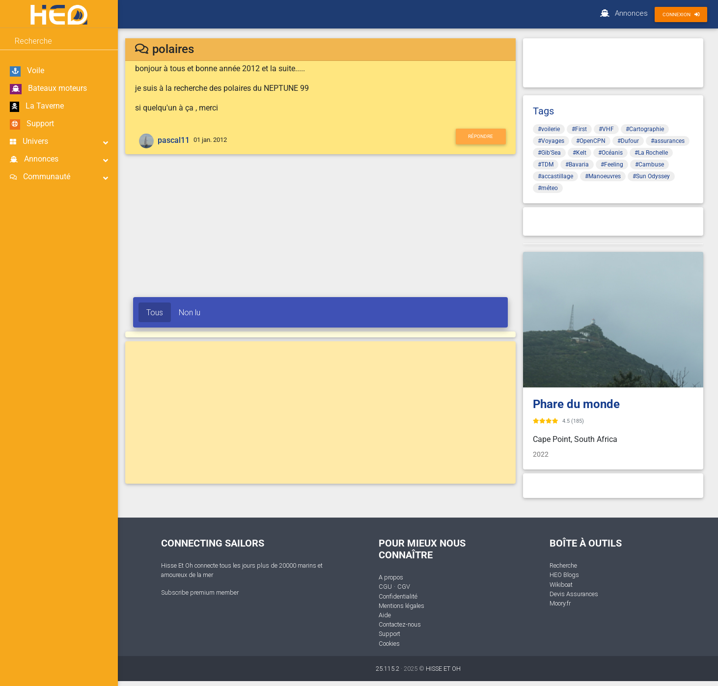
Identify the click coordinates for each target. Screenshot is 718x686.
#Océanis (610, 152)
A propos (391, 577)
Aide (385, 615)
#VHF (606, 129)
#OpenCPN (591, 140)
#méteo (548, 188)
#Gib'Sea (549, 152)
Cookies (389, 643)
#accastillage (555, 176)
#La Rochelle (651, 152)
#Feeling (612, 164)
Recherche (563, 565)
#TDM (545, 164)
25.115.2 (387, 668)
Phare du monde (576, 404)
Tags (543, 111)
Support (32, 124)
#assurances (668, 140)
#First (579, 129)
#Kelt (579, 152)
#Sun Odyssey (651, 176)
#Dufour (628, 140)
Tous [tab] (154, 312)
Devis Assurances (574, 594)
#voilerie (549, 129)
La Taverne (37, 106)
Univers (59, 142)
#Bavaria (577, 164)
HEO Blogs (564, 575)
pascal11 (174, 140)
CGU (385, 586)
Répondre (480, 136)
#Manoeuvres (603, 176)
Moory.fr (560, 603)
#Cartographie (645, 129)
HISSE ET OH (443, 668)
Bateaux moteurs (48, 88)
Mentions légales (401, 606)
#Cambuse (649, 164)
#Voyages (551, 140)
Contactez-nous (400, 624)
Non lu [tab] (189, 312)
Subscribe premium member (200, 592)
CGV (403, 586)
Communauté (59, 177)
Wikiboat (561, 584)
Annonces (59, 159)
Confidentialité (398, 596)
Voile (27, 71)
